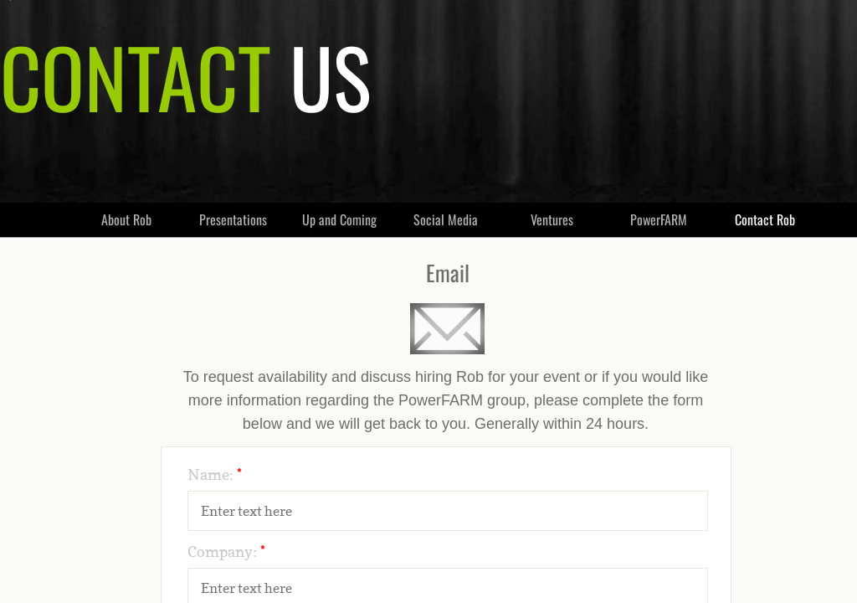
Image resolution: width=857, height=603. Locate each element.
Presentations (233, 219)
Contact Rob (765, 219)
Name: (214, 474)
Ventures (552, 219)
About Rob (126, 219)
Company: (226, 551)
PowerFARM (658, 219)
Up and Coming (339, 219)
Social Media (445, 219)
